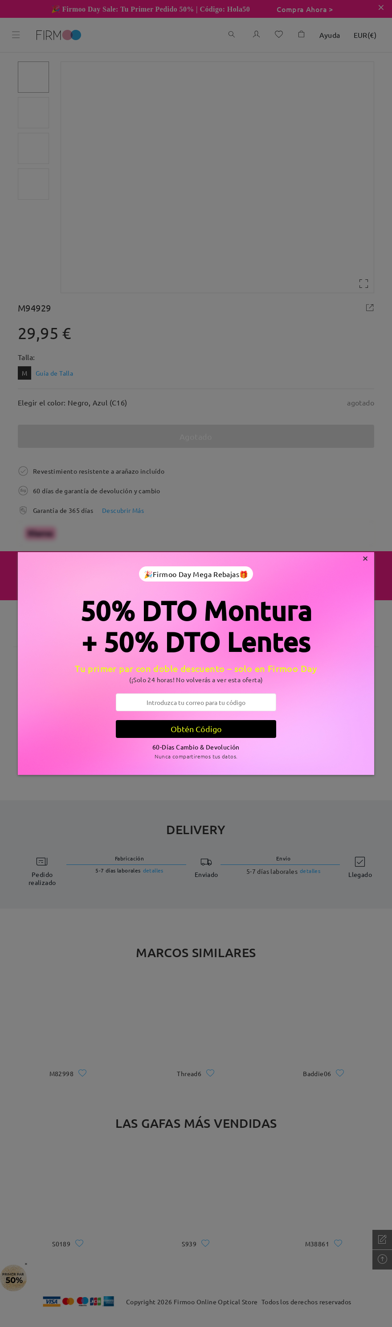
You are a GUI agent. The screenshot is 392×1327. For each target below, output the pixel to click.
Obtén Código (196, 728)
